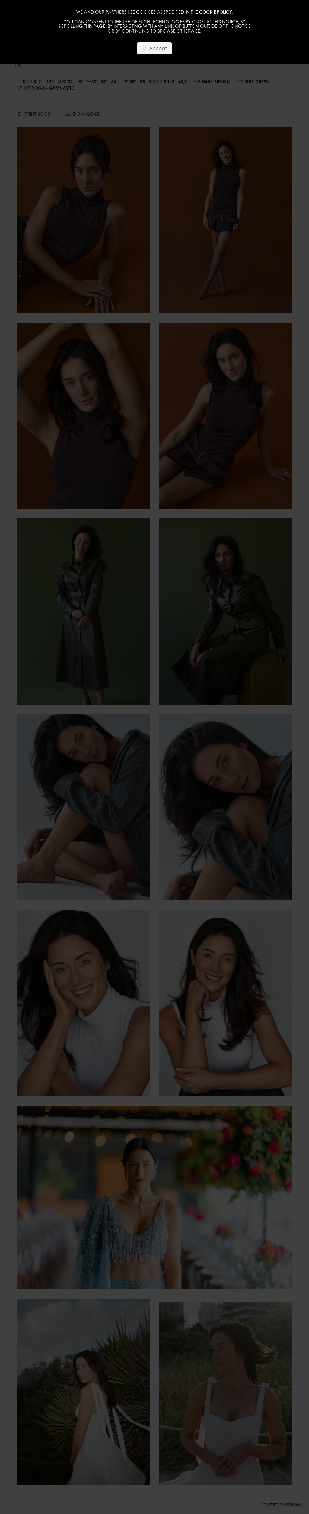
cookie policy (215, 12)
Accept (154, 48)
